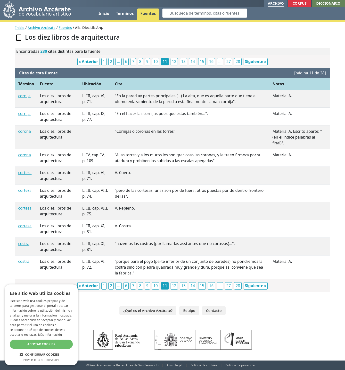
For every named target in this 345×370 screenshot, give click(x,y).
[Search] (204, 13)
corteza (25, 172)
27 (228, 61)
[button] (41, 354)
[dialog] (41, 324)
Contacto (214, 310)
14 (192, 61)
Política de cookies (203, 365)
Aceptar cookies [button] (41, 344)
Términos (125, 13)
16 (211, 61)
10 (155, 61)
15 (202, 61)
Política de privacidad (240, 365)
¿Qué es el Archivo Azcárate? (147, 310)
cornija (24, 95)
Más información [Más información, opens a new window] (50, 335)
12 (174, 61)
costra (23, 243)
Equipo (189, 310)
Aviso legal (174, 365)
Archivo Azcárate (42, 27)
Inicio (104, 13)
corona (24, 131)
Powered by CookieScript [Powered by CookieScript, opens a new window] (41, 360)
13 (183, 61)
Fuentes (148, 13)
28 (238, 61)
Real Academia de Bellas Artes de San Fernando (123, 365)
